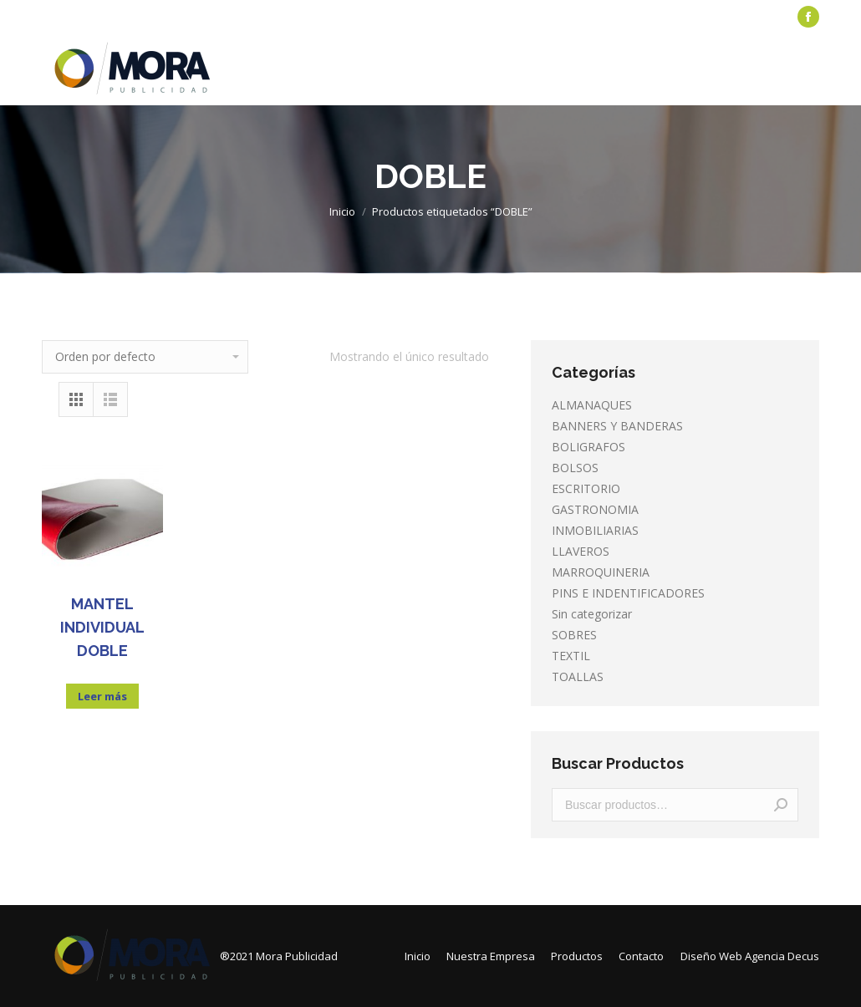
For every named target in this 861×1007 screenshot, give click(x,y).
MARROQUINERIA (601, 572)
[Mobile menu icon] (809, 69)
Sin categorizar (592, 614)
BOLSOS (575, 468)
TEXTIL (571, 656)
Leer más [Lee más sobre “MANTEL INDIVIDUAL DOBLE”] (102, 696)
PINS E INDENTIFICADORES (628, 593)
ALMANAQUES (592, 405)
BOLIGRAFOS (588, 447)
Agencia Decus (782, 956)
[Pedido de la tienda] (145, 357)
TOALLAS (578, 676)
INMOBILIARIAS (595, 530)
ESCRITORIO (586, 488)
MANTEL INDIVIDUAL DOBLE (102, 627)
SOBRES (574, 635)
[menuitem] (80, 17)
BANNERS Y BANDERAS (617, 426)
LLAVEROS (580, 551)
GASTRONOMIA (595, 509)
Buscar (780, 804)
